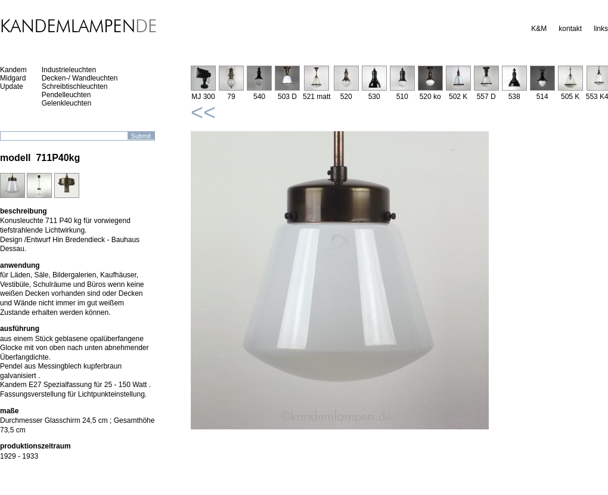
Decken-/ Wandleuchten (80, 78)
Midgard (13, 78)
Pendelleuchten (66, 95)
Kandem (13, 70)
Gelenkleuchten (66, 103)
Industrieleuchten (69, 70)
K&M (539, 28)
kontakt (570, 28)
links (601, 28)
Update (11, 86)
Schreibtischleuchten (75, 86)
